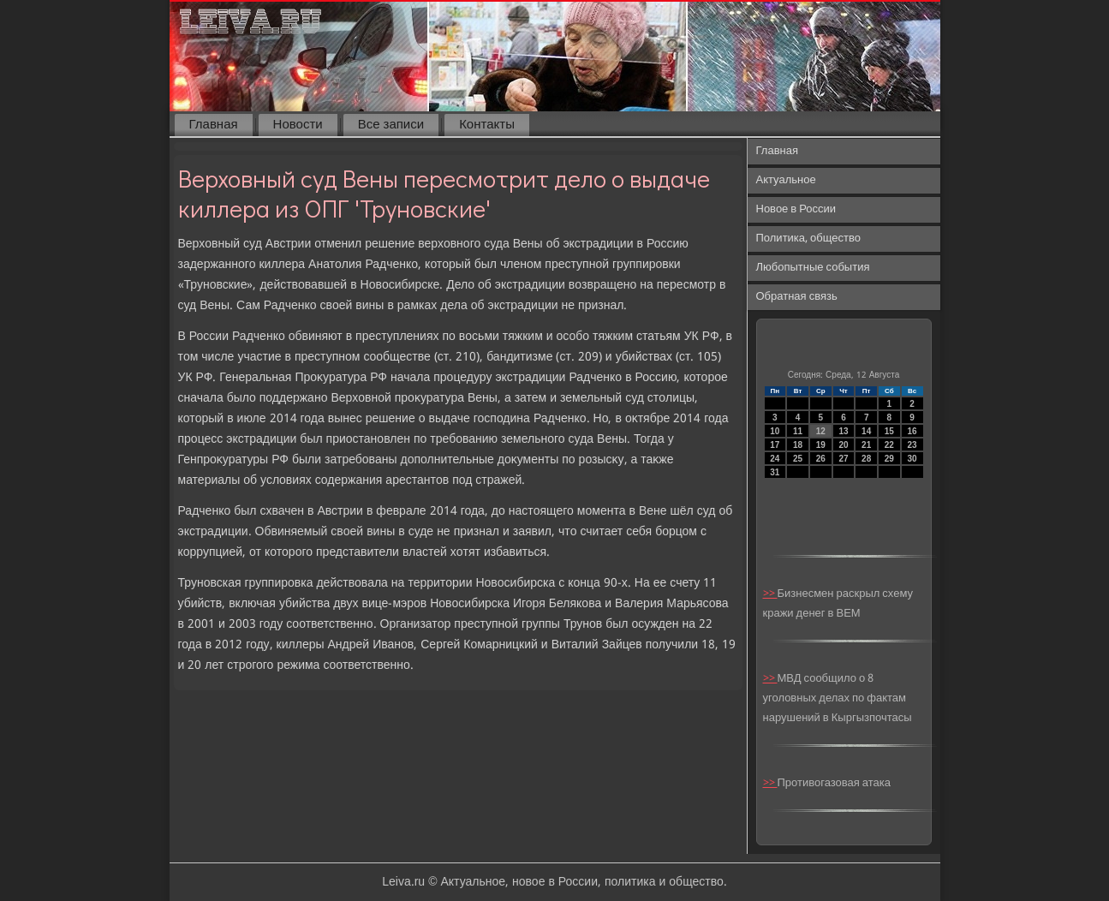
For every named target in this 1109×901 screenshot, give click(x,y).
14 (866, 431)
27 (843, 458)
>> (770, 594)
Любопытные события (813, 267)
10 (774, 431)
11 (797, 431)
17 (774, 445)
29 (889, 458)
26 (821, 458)
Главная (213, 125)
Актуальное (786, 180)
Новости (298, 125)
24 (774, 458)
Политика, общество (808, 238)
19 (821, 445)
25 (797, 458)
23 (912, 445)
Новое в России (796, 209)
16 (912, 431)
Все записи (391, 125)
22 (889, 445)
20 (843, 445)
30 (912, 458)
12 (821, 431)
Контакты (487, 125)
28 (866, 458)
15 (889, 431)
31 (774, 472)
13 (843, 431)
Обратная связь (797, 297)
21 (866, 445)
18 (797, 445)
